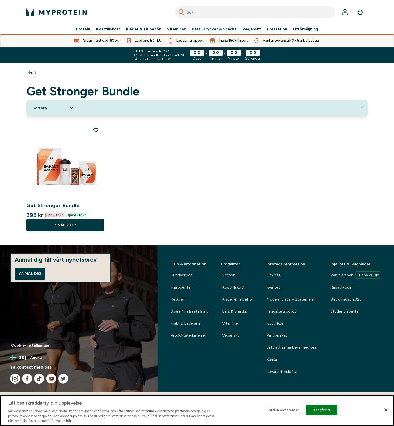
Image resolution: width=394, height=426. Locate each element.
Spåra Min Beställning (190, 311)
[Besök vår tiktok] (39, 379)
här (69, 421)
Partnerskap (277, 335)
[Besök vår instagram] (15, 379)
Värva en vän (355, 275)
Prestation (277, 29)
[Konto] (345, 12)
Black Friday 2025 (346, 299)
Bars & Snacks (234, 311)
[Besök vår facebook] (27, 379)
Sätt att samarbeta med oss (291, 347)
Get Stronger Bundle (53, 205)
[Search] (181, 12)
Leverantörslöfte (281, 371)
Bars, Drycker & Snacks (214, 29)
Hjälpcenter (181, 287)
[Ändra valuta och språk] (78, 357)
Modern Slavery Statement (290, 299)
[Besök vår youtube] (51, 379)
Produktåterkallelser (188, 335)
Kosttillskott (108, 29)
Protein (83, 29)
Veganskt (251, 29)
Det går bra (321, 410)
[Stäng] (385, 409)
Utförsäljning (305, 29)
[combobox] (255, 12)
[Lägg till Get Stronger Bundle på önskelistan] (96, 130)
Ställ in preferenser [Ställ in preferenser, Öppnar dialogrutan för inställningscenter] (284, 410)
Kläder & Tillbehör (143, 29)
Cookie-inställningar (30, 345)
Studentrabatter (345, 311)
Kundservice (182, 275)
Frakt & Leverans (186, 323)
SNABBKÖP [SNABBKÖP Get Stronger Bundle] (65, 225)
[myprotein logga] (56, 12)
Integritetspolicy (281, 311)
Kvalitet (273, 287)
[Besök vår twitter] (63, 379)
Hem (31, 72)
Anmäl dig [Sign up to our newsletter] (30, 273)
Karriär (271, 359)
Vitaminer (176, 29)
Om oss (273, 275)
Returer (177, 299)
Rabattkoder (341, 287)
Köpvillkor (274, 323)
